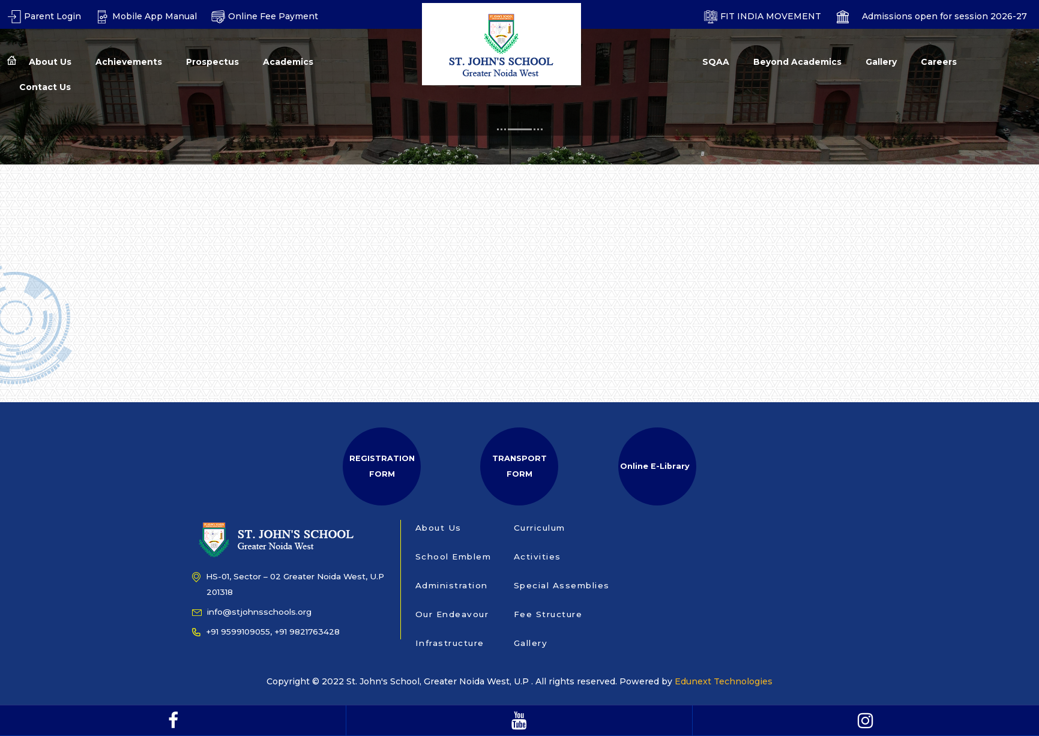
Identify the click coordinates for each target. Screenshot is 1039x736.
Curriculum (539, 527)
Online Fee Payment (264, 16)
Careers (939, 61)
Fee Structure (548, 614)
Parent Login (44, 16)
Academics (288, 61)
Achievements (128, 61)
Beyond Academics (797, 61)
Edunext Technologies (723, 681)
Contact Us (45, 87)
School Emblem (453, 556)
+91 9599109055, (232, 631)
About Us (50, 61)
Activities (537, 556)
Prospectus (212, 61)
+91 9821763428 (307, 631)
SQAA (715, 61)
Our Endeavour (452, 614)
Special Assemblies (562, 585)
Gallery (881, 61)
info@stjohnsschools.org (252, 612)
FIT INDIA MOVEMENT (762, 16)
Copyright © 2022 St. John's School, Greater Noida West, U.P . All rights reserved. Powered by (471, 681)
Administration (451, 585)
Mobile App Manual (146, 16)
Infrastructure (449, 643)
